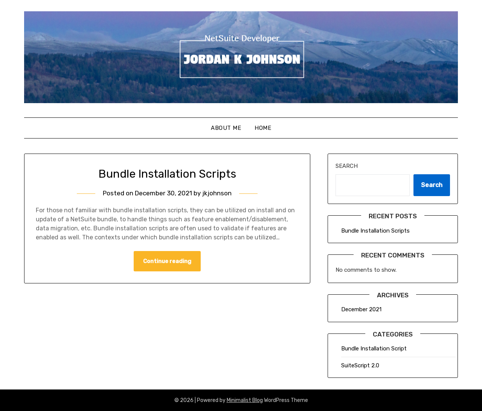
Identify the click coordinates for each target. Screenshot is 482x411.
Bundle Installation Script (374, 348)
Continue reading (167, 261)
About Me (226, 128)
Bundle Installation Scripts (167, 174)
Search (347, 166)
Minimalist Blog (245, 400)
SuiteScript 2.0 (360, 365)
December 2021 (361, 309)
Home (263, 128)
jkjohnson (217, 193)
